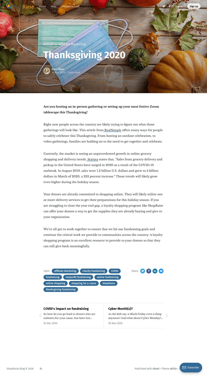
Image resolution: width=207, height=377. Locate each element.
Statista (92, 159)
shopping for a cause (83, 283)
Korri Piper (58, 69)
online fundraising (108, 277)
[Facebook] (170, 6)
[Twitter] (164, 6)
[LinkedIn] (155, 271)
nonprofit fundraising (78, 277)
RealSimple (112, 130)
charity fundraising (93, 270)
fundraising (53, 277)
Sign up (194, 6)
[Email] (161, 271)
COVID (114, 270)
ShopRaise (108, 283)
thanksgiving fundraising (61, 289)
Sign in (179, 6)
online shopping (55, 283)
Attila (173, 368)
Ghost (156, 368)
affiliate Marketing (65, 270)
